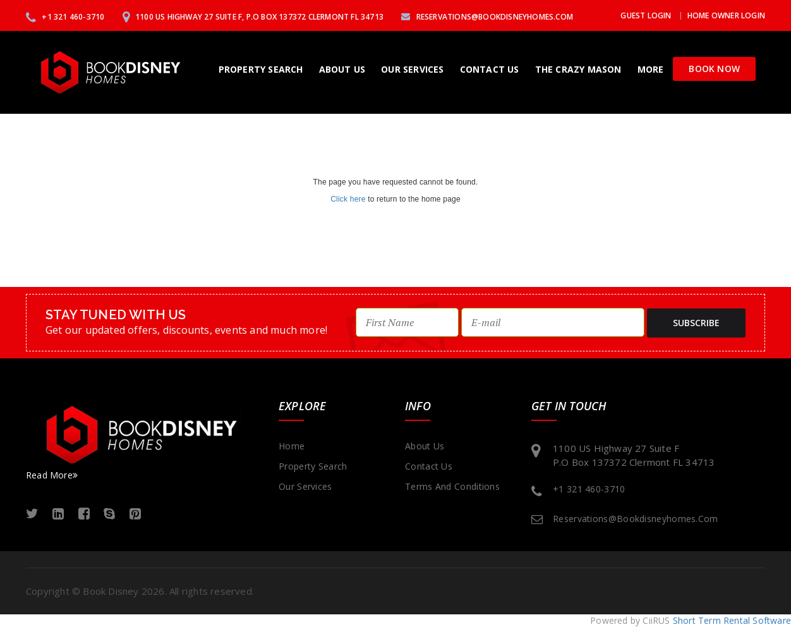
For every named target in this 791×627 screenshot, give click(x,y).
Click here (347, 199)
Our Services (412, 69)
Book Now (714, 69)
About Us (342, 69)
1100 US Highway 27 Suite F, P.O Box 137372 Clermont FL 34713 (253, 16)
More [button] (650, 69)
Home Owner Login (726, 15)
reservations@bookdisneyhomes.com (487, 16)
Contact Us (489, 69)
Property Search (261, 69)
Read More (52, 475)
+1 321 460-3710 (65, 16)
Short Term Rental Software (732, 620)
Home (292, 446)
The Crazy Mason (578, 69)
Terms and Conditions (452, 486)
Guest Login (645, 15)
